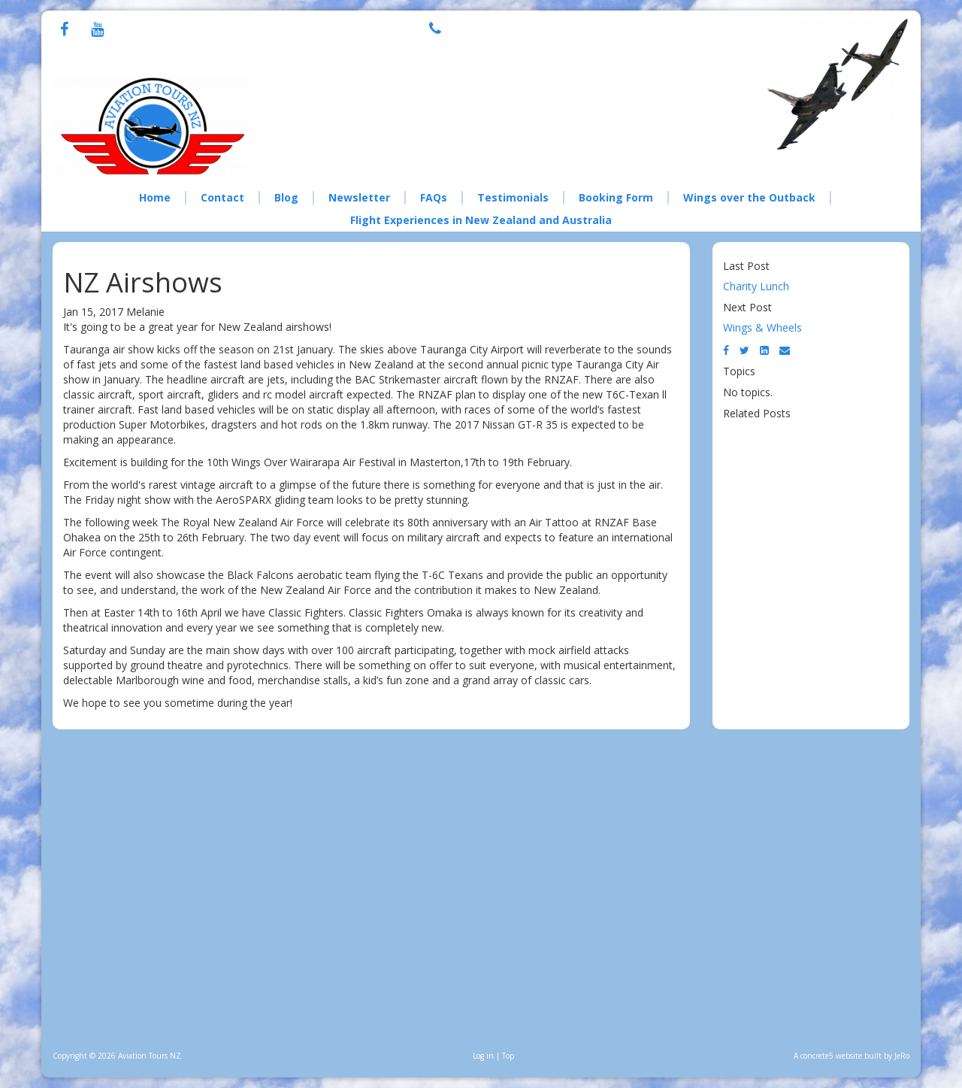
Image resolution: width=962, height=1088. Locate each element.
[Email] (784, 350)
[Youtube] (97, 30)
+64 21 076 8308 (523, 26)
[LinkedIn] (764, 350)
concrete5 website (831, 1055)
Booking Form (616, 197)
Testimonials (513, 197)
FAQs (433, 197)
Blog (286, 197)
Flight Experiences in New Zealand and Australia (481, 220)
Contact (222, 197)
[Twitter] (744, 350)
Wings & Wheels (762, 327)
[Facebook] (64, 30)
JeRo (901, 1055)
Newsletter (359, 197)
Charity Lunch (756, 286)
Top (508, 1055)
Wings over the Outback (749, 197)
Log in (483, 1055)
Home (155, 197)
